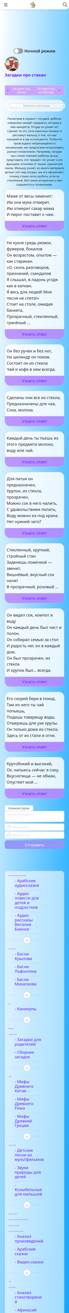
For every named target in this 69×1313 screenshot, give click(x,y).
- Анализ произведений (30, 1179)
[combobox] (37, 105)
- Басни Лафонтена (34, 948)
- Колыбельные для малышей (35, 1132)
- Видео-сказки (30, 1198)
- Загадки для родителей (29, 1014)
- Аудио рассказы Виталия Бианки (32, 913)
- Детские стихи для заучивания (35, 1252)
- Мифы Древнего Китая (33, 1052)
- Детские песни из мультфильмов (34, 1107)
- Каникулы (27, 981)
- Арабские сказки (33, 1189)
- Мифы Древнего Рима (33, 1065)
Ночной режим (39, 51)
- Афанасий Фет (31, 1241)
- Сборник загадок (34, 1025)
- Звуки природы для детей (32, 1120)
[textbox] (37, 105)
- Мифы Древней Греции (32, 1078)
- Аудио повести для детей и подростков (31, 898)
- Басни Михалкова (34, 956)
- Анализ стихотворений (31, 1231)
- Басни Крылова (32, 940)
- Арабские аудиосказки (28, 883)
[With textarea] (34, 816)
